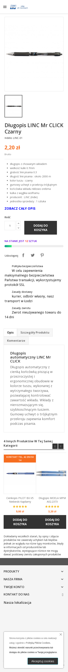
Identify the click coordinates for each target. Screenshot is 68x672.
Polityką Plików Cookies (38, 642)
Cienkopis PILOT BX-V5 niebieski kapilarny (20, 499)
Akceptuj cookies (43, 661)
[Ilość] (10, 225)
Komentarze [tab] (16, 341)
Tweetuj (32, 255)
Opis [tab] (10, 332)
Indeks (8, 138)
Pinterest (42, 255)
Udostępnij (23, 255)
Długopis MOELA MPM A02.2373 (52, 499)
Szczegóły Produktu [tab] (34, 332)
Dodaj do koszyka (41, 228)
